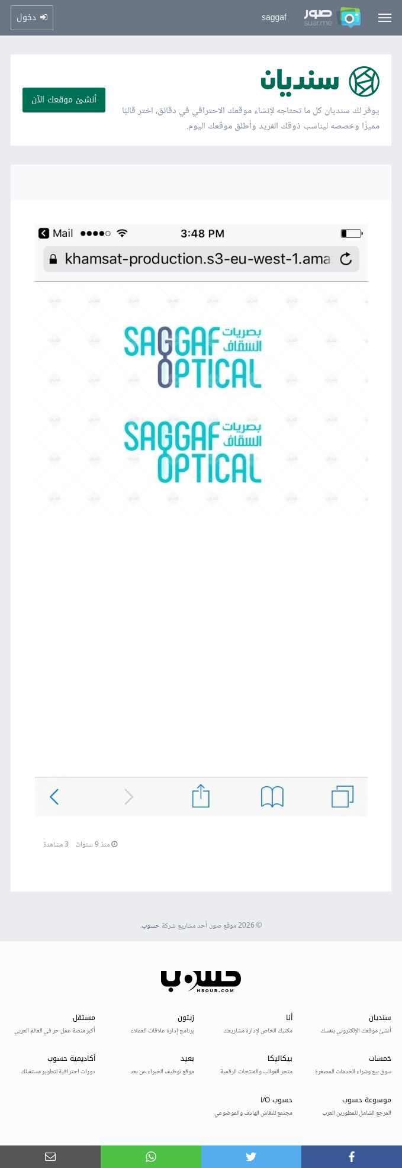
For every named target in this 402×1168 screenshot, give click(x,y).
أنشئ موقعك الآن (64, 100)
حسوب (150, 926)
